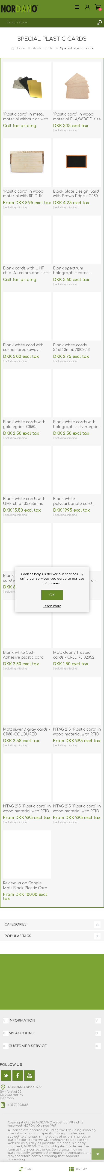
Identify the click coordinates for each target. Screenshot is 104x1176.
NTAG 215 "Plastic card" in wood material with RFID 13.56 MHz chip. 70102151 (77, 734)
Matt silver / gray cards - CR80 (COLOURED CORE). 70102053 (26, 734)
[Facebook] (17, 1075)
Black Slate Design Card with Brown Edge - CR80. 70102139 (76, 196)
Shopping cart (97, 7)
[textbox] (47, 22)
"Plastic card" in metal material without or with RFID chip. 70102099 (25, 119)
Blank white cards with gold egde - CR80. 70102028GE (24, 427)
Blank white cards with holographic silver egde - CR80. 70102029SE (77, 427)
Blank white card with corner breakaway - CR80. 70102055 (23, 350)
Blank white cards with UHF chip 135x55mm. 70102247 (24, 504)
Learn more (52, 606)
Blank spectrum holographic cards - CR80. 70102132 (72, 273)
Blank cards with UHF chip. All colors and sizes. (27, 270)
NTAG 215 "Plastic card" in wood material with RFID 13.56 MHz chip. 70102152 (27, 811)
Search (99, 22)
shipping (71, 130)
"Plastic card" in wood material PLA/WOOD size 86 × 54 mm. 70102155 (77, 119)
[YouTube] (29, 1075)
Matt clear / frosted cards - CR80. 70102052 (73, 655)
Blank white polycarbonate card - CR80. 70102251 (73, 504)
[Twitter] (6, 1075)
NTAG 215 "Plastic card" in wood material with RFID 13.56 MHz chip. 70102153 (77, 811)
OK (52, 595)
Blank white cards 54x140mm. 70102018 (71, 347)
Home (20, 48)
